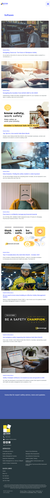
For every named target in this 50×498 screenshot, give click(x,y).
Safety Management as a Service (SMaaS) (13, 460)
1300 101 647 (7, 436)
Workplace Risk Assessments (32, 453)
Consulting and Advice (8, 451)
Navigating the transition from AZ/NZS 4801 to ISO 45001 (20, 93)
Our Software (6, 478)
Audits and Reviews (7, 453)
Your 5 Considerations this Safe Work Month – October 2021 (21, 255)
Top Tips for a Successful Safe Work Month (16, 133)
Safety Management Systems (10, 456)
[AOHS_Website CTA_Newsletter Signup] (25, 409)
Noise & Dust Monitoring (31, 451)
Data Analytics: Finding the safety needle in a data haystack (21, 174)
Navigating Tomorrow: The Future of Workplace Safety (20, 52)
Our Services (6, 475)
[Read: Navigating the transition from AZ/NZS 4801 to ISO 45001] (25, 74)
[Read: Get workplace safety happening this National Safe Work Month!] (25, 319)
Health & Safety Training (31, 458)
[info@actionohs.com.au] (3, 439)
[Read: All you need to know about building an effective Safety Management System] (25, 277)
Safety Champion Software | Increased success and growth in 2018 (23, 378)
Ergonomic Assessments (8, 458)
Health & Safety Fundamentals (10, 463)
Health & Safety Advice (8, 292)
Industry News (6, 50)
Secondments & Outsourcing (32, 456)
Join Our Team (6, 480)
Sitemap (40, 492)
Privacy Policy (23, 491)
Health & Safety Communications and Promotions (34, 461)
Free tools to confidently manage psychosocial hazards (20, 214)
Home (4, 471)
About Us (5, 473)
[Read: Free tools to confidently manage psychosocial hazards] (25, 196)
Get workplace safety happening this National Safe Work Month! (22, 337)
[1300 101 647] (3, 437)
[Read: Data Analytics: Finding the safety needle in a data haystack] (25, 155)
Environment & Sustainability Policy (28, 492)
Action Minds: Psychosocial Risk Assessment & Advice (36, 465)
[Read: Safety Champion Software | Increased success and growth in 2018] (25, 359)
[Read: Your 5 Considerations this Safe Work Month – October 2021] (25, 236)
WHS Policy (39, 491)
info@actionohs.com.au (10, 439)
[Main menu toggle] (48, 5)
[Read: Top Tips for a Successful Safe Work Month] (25, 115)
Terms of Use (31, 491)
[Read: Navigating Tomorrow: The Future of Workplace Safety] (25, 34)
